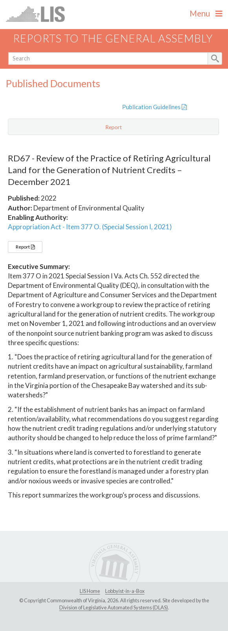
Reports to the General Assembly (113, 38)
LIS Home (90, 591)
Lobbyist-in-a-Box (124, 591)
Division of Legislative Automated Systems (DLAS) (113, 607)
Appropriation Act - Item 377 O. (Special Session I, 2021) (90, 227)
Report (25, 247)
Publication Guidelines (154, 106)
